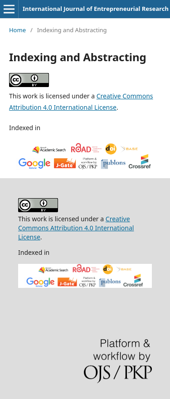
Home (17, 30)
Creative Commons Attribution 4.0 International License (76, 227)
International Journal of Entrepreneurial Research (96, 9)
